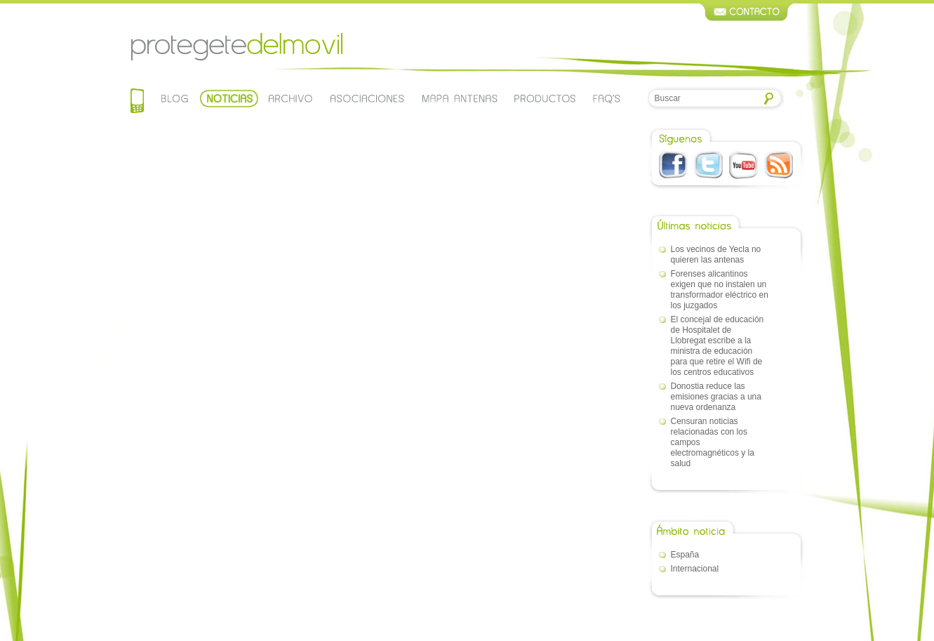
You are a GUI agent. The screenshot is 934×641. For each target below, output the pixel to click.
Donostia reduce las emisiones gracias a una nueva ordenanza (716, 396)
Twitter (708, 165)
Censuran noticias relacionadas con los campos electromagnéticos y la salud (712, 442)
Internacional (695, 569)
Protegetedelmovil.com (236, 47)
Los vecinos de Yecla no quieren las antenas (716, 254)
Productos (545, 97)
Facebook (673, 165)
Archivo (289, 97)
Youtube (743, 165)
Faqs (607, 97)
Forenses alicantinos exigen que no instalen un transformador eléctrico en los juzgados (719, 289)
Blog (175, 97)
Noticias (229, 97)
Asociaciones (366, 97)
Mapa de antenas (459, 97)
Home (137, 102)
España (685, 555)
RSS (778, 165)
